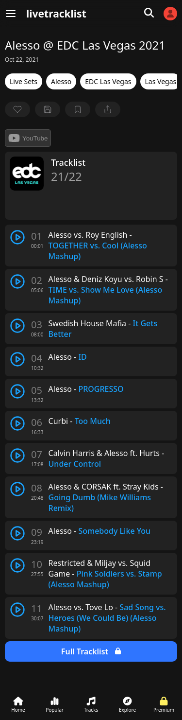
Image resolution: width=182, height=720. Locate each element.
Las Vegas (161, 81)
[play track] (17, 237)
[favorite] (17, 109)
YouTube (28, 138)
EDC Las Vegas (108, 81)
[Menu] (10, 13)
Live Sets (23, 81)
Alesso (61, 81)
